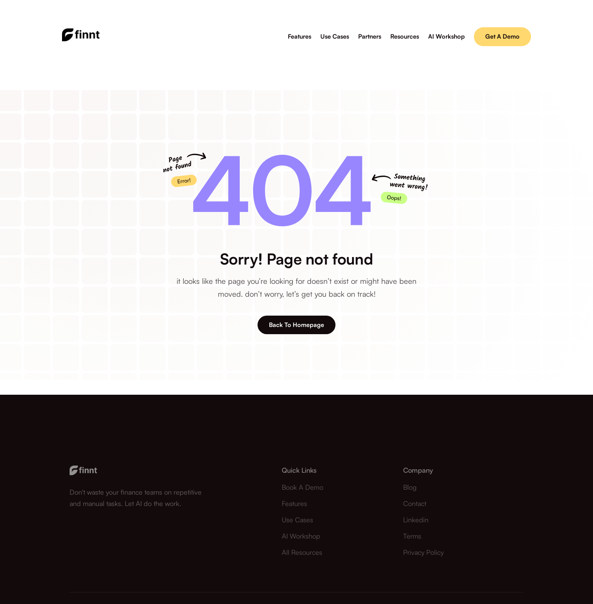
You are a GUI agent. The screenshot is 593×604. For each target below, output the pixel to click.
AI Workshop (301, 541)
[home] (81, 36)
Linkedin (415, 524)
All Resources (302, 557)
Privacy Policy (423, 557)
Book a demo (302, 491)
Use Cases (297, 524)
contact (414, 508)
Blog (410, 491)
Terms (412, 541)
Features (294, 508)
